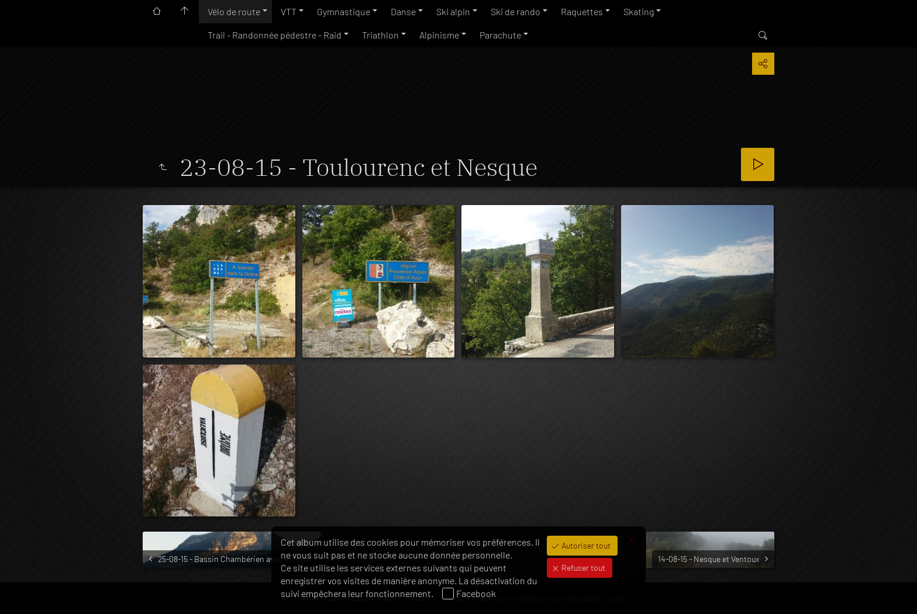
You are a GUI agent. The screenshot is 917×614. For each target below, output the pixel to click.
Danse (403, 11)
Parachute (500, 34)
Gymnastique (343, 11)
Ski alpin (453, 11)
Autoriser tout (585, 545)
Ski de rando (515, 11)
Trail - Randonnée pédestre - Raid (275, 34)
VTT (289, 11)
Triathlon (380, 34)
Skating (638, 11)
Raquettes (582, 11)
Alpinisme (439, 34)
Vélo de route (234, 11)
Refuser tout (582, 568)
